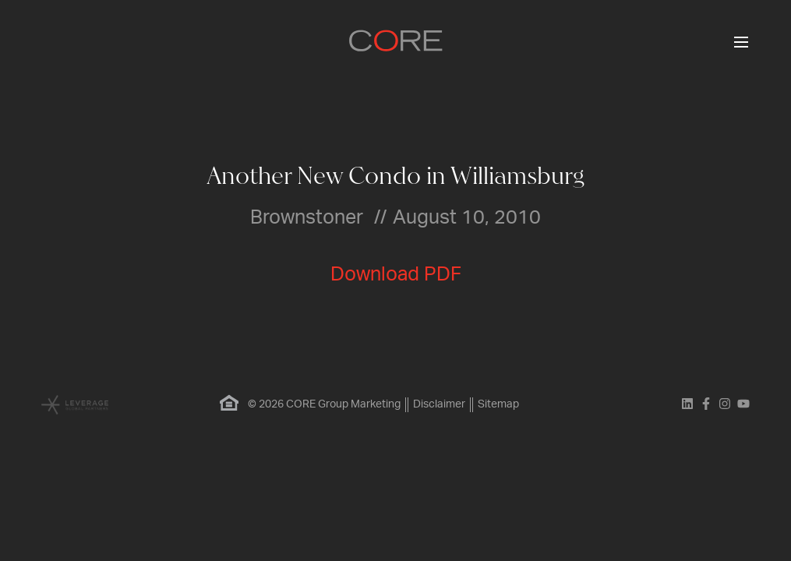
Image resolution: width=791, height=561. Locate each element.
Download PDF (395, 274)
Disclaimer (439, 404)
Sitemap (498, 404)
